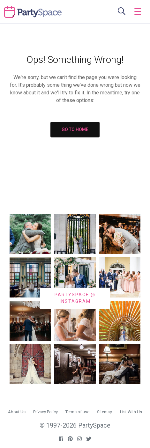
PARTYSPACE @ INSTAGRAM (75, 298)
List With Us (131, 411)
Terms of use (77, 411)
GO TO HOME (75, 129)
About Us (17, 411)
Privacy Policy (45, 411)
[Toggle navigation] (138, 12)
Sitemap (104, 411)
